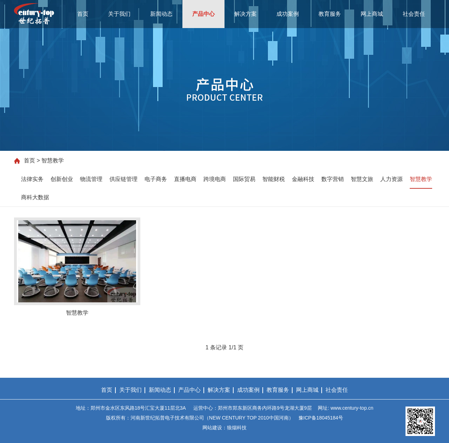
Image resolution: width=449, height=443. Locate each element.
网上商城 (372, 14)
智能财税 (273, 179)
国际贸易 (244, 179)
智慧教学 (421, 179)
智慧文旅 (362, 179)
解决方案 (245, 14)
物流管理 (91, 179)
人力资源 (391, 179)
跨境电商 (214, 179)
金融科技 (303, 179)
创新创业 (62, 179)
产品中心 (203, 14)
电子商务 (156, 179)
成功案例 (287, 14)
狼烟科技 (237, 427)
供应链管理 (123, 179)
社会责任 (414, 14)
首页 (82, 14)
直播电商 (185, 179)
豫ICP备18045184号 (321, 418)
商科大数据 (35, 197)
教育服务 (330, 14)
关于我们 (119, 14)
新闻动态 (161, 14)
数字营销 (332, 179)
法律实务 (32, 179)
